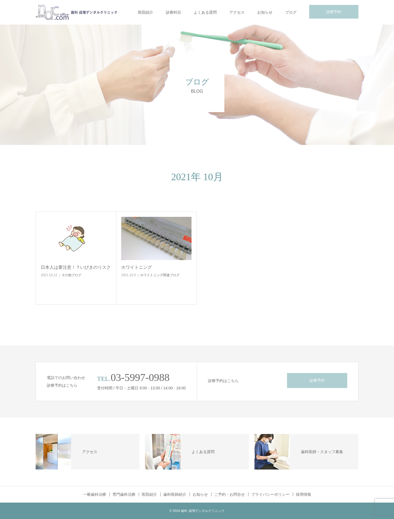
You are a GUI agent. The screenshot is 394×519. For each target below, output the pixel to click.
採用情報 (303, 494)
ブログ (291, 12)
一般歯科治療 (94, 494)
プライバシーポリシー (270, 494)
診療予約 (333, 12)
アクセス (237, 12)
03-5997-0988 (140, 377)
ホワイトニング (136, 267)
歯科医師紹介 (174, 494)
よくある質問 (205, 12)
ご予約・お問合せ (229, 494)
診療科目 (173, 12)
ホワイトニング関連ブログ (159, 275)
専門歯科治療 (123, 494)
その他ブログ (71, 275)
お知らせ (265, 12)
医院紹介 (145, 12)
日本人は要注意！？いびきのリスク (76, 267)
